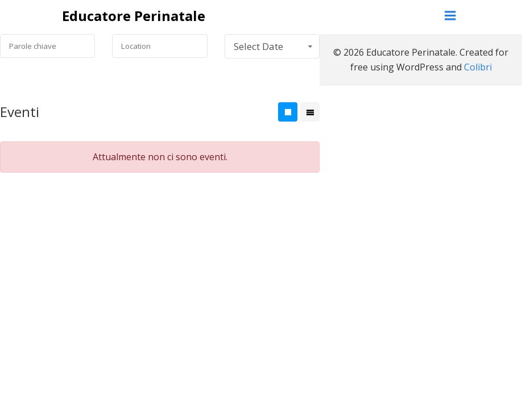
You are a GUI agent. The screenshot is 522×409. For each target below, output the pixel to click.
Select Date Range (274, 49)
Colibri (478, 67)
